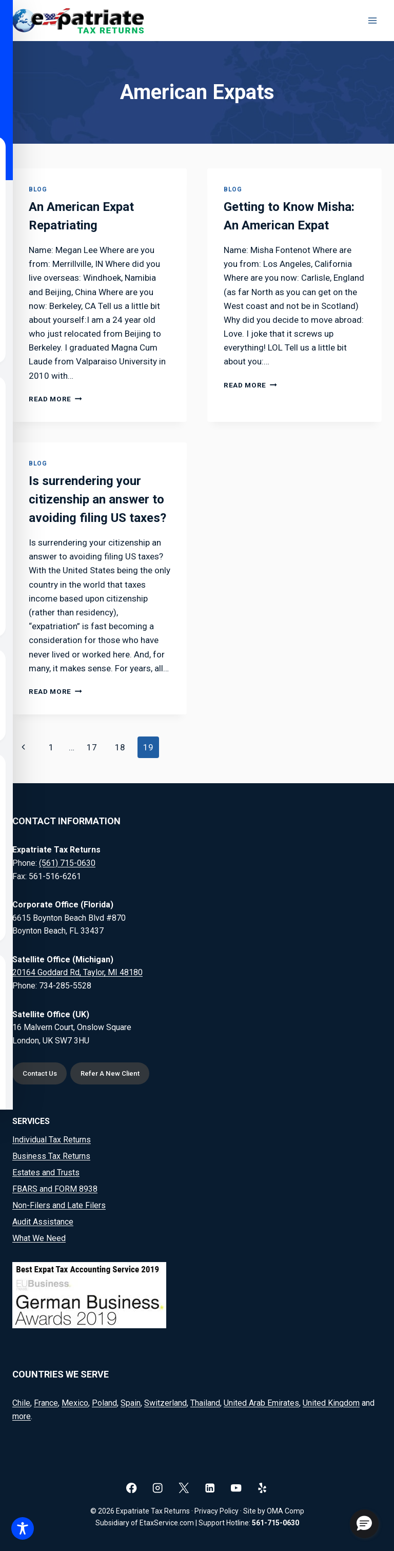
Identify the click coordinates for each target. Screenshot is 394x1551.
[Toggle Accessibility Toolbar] (22, 1528)
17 (92, 747)
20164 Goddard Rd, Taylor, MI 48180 (77, 972)
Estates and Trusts (46, 1172)
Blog (38, 189)
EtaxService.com (167, 1523)
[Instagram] (157, 1487)
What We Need (39, 1238)
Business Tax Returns (51, 1156)
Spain (131, 1403)
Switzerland (165, 1403)
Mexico (75, 1403)
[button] (364, 1523)
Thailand (205, 1403)
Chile (21, 1403)
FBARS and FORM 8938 (54, 1189)
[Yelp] (262, 1487)
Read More (55, 399)
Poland (104, 1403)
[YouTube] (236, 1487)
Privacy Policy (216, 1511)
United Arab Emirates (261, 1403)
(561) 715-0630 (67, 863)
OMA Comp (285, 1511)
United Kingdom (331, 1403)
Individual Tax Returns (51, 1140)
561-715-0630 (275, 1523)
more (21, 1416)
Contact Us (40, 1073)
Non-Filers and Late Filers (59, 1205)
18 (120, 747)
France (46, 1403)
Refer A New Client (110, 1073)
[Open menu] (372, 20)
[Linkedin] (210, 1487)
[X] (183, 1487)
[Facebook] (131, 1487)
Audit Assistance (42, 1222)
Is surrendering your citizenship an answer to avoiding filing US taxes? (97, 499)
